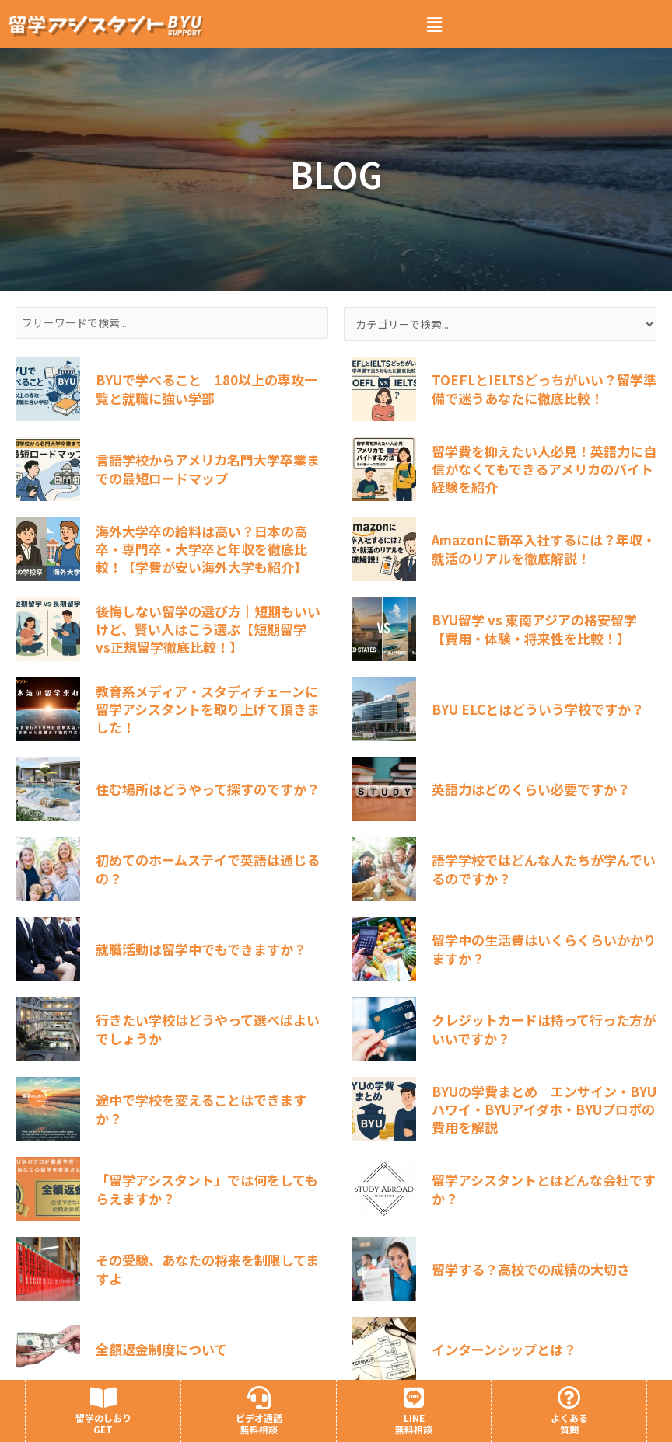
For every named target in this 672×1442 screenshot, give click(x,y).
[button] (434, 24)
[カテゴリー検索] (500, 324)
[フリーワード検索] (172, 323)
